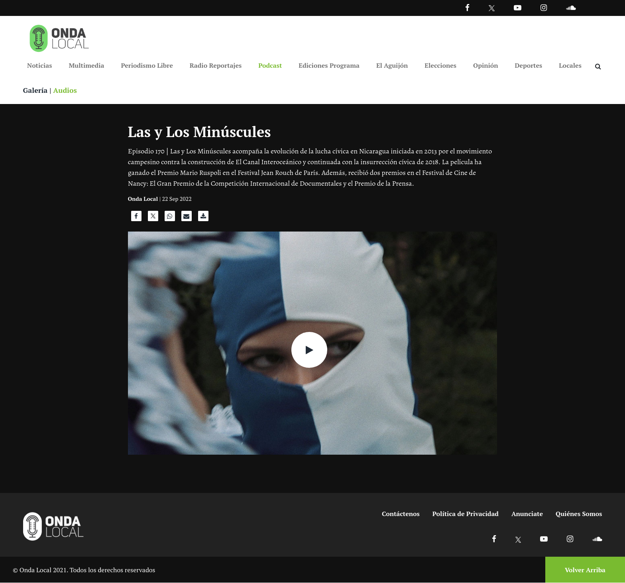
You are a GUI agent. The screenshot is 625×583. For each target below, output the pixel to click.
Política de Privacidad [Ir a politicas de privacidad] (465, 514)
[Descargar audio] (203, 218)
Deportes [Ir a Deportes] (528, 65)
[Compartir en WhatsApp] (170, 218)
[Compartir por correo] (186, 218)
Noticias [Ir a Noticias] (39, 65)
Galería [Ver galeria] (35, 90)
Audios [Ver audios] (65, 90)
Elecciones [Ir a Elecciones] (440, 65)
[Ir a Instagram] (543, 7)
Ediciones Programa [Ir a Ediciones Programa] (329, 65)
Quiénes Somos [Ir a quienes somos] (579, 514)
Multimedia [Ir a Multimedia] (86, 65)
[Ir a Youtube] (517, 7)
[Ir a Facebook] (494, 539)
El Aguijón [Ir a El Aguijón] (392, 65)
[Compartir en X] (153, 218)
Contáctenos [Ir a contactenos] (401, 514)
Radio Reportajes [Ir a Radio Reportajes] (216, 65)
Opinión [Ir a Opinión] (485, 65)
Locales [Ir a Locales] (570, 65)
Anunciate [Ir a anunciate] (527, 514)
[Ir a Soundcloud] (597, 539)
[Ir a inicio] (59, 36)
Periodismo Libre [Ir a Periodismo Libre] (147, 65)
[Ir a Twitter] (492, 8)
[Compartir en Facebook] (136, 218)
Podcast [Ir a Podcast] (270, 65)
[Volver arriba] (582, 570)
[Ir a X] (518, 539)
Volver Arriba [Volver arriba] (585, 569)
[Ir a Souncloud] (571, 7)
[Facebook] (467, 7)
